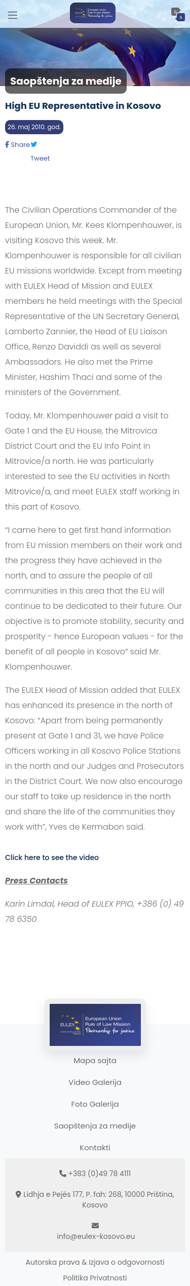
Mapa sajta (95, 1060)
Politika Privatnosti (95, 1278)
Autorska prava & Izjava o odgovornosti (95, 1262)
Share (17, 144)
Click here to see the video (52, 857)
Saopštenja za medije (95, 1125)
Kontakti (95, 1147)
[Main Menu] (12, 14)
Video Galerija (95, 1082)
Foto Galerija (95, 1104)
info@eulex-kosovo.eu (96, 1236)
